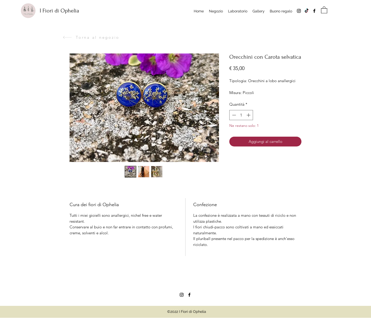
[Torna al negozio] (91, 37)
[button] (324, 9)
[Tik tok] (306, 10)
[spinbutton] (241, 115)
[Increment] (249, 115)
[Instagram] (298, 10)
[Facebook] (314, 10)
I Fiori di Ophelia (59, 10)
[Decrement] (233, 115)
